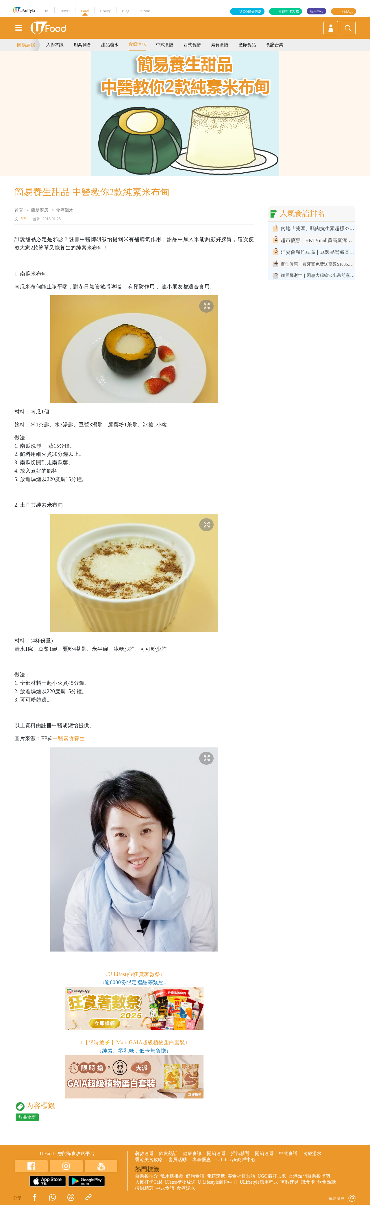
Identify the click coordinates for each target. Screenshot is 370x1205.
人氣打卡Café (148, 1182)
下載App (346, 12)
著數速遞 (144, 1153)
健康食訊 (192, 1153)
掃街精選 (240, 1153)
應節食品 (247, 44)
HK (46, 11)
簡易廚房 (26, 44)
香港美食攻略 (149, 1159)
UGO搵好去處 (272, 1176)
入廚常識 (55, 44)
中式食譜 (164, 44)
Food (85, 11)
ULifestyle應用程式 (259, 1182)
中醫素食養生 (69, 738)
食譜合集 (274, 44)
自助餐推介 (146, 1176)
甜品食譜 (27, 1117)
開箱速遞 (216, 1153)
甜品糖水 (110, 44)
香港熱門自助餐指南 (309, 1176)
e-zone (145, 11)
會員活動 (177, 1159)
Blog (125, 11)
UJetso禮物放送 (180, 1182)
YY (23, 219)
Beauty (105, 11)
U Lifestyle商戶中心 (236, 1159)
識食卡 (308, 1182)
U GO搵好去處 (250, 12)
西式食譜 (192, 44)
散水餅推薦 (172, 1176)
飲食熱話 (168, 1153)
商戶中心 (316, 12)
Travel (65, 11)
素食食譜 (219, 44)
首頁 (18, 210)
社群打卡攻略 (288, 12)
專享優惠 (201, 1159)
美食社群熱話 (241, 1176)
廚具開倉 (82, 44)
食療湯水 (137, 44)
